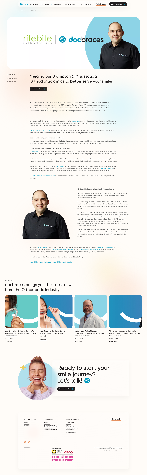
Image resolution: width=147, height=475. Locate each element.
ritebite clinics (36, 151)
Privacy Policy (27, 447)
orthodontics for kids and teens (90, 249)
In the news (26, 425)
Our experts (26, 424)
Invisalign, (45, 247)
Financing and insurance (72, 428)
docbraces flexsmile (106, 168)
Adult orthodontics (48, 428)
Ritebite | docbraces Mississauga (40, 130)
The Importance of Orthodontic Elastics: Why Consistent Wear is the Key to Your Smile (124, 333)
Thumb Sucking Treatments (50, 429)
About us (26, 422)
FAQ (67, 425)
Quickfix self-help (70, 431)
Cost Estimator (70, 429)
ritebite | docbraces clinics (105, 247)
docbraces (60, 166)
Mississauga (76, 121)
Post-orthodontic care (71, 426)
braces (98, 195)
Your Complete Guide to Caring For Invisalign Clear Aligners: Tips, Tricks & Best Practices (20, 333)
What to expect (70, 422)
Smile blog (68, 424)
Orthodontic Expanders (49, 425)
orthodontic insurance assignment (44, 176)
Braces (46, 422)
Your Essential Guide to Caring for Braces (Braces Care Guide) (54, 332)
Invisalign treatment (109, 195)
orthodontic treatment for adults (63, 249)
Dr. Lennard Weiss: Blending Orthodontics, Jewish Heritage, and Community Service (89, 333)
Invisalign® (47, 424)
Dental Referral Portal (85, 4)
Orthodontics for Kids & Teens (51, 426)
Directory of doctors (71, 432)
